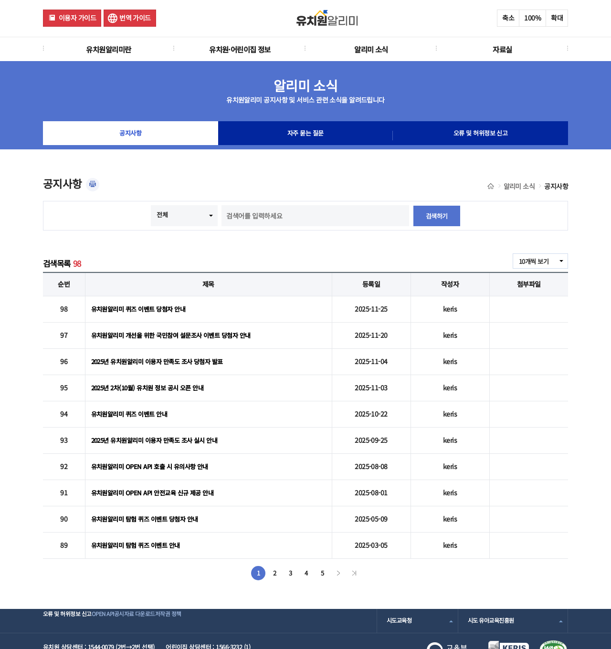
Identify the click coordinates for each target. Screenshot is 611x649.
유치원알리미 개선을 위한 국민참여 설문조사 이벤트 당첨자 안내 (177, 330)
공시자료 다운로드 (168, 590)
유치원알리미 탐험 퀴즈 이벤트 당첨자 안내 (148, 492)
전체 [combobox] (162, 215)
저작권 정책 (217, 590)
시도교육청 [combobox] (400, 590)
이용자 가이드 (77, 17)
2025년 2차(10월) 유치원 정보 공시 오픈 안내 (152, 376)
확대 (557, 17)
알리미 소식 (371, 49)
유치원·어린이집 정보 (240, 49)
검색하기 (437, 215)
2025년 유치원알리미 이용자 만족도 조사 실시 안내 (159, 423)
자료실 (502, 49)
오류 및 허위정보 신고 (480, 135)
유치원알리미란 (108, 49)
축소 (508, 17)
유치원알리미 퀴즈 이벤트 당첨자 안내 (142, 307)
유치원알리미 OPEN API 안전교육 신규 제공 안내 (156, 469)
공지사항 (130, 135)
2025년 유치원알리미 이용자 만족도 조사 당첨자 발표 (162, 353)
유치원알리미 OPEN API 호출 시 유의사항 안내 (153, 446)
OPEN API (121, 590)
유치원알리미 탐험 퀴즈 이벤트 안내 (139, 516)
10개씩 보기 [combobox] (532, 261)
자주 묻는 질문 (305, 135)
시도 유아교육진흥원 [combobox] (493, 590)
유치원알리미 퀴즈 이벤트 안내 (132, 400)
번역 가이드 (135, 17)
